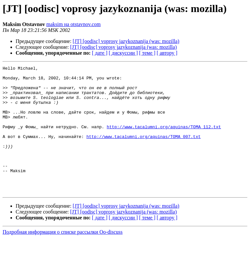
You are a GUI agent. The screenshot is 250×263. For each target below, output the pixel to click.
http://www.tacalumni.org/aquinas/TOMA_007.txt (143, 151)
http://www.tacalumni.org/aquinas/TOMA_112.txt (164, 139)
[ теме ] (147, 53)
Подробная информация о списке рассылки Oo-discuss (63, 257)
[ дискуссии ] (123, 53)
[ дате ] (99, 53)
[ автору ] (167, 53)
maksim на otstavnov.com (73, 24)
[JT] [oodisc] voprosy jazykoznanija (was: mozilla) (126, 41)
